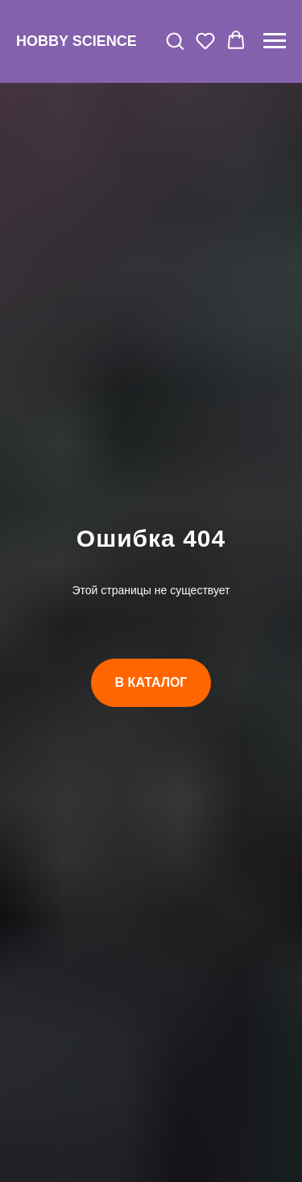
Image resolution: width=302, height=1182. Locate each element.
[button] (174, 40)
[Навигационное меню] (274, 41)
